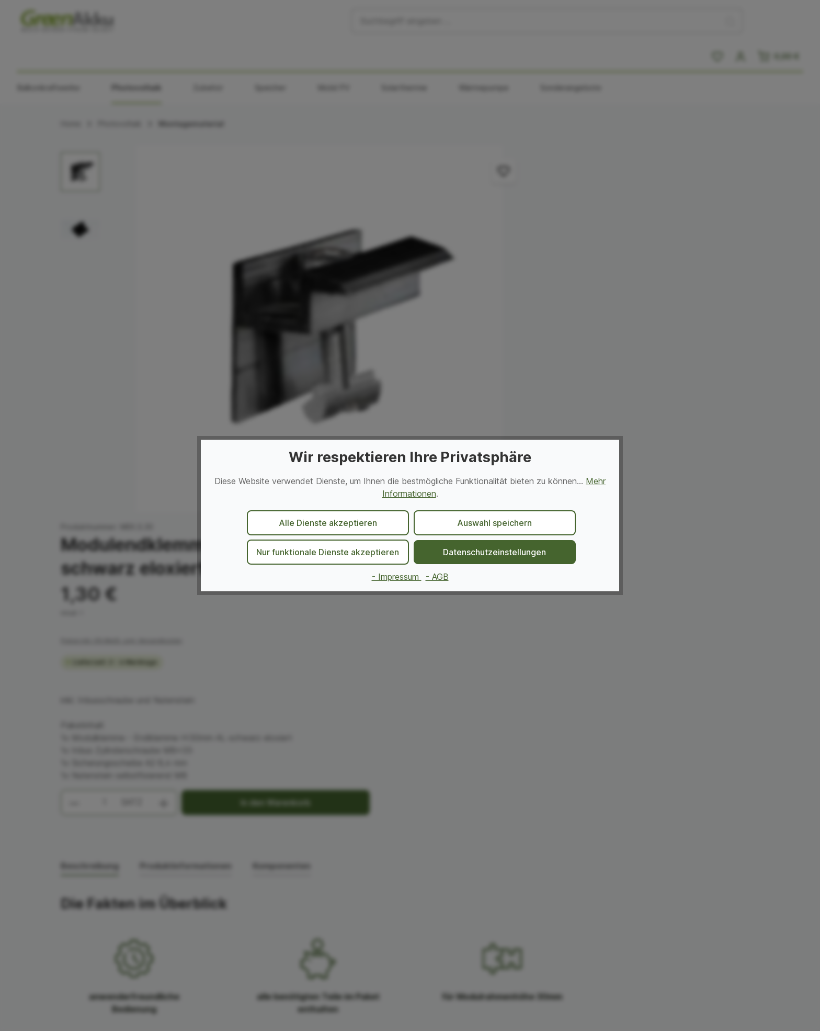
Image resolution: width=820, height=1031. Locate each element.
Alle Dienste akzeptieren (328, 523)
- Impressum (397, 576)
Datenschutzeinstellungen (494, 552)
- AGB (437, 576)
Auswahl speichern (494, 523)
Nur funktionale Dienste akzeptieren (327, 552)
